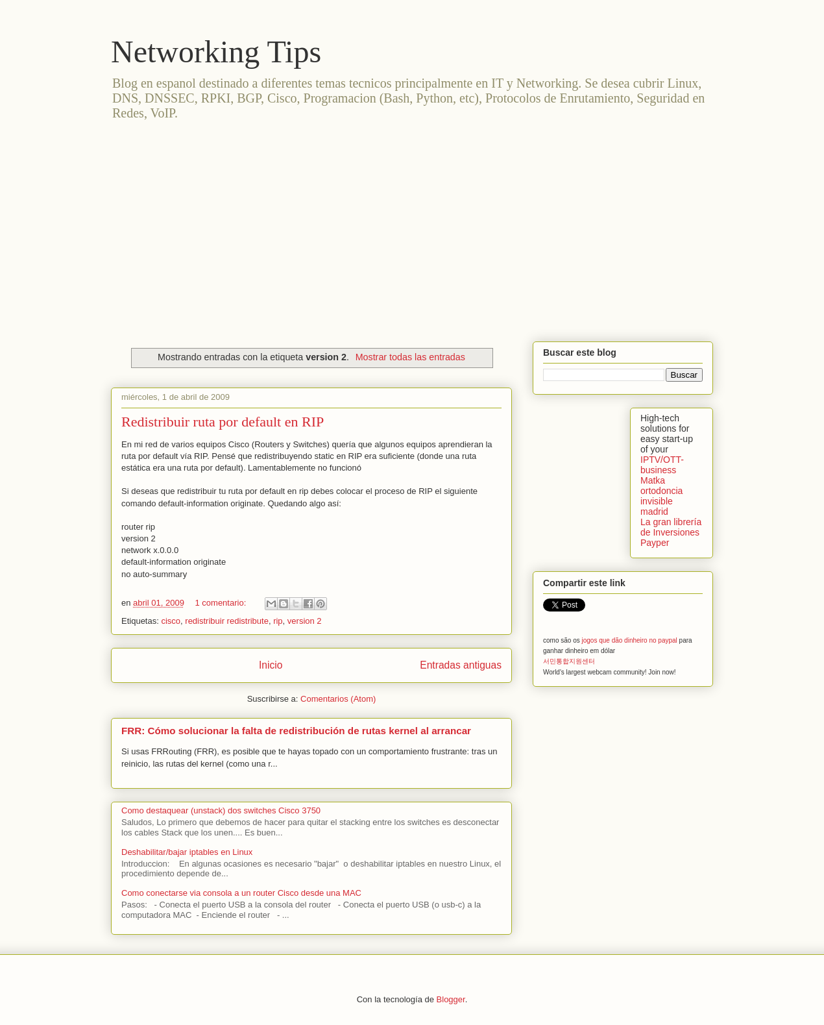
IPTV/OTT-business (662, 464)
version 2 (304, 621)
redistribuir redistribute (227, 621)
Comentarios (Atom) (338, 699)
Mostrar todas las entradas (410, 357)
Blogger (451, 999)
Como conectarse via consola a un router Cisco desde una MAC (241, 893)
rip (277, 621)
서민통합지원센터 (569, 661)
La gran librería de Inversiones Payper (670, 532)
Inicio (270, 665)
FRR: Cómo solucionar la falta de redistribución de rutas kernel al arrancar (296, 730)
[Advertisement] (412, 224)
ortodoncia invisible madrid (661, 501)
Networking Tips (216, 51)
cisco (170, 621)
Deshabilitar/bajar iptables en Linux (186, 852)
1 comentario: (221, 603)
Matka (652, 480)
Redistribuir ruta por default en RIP (222, 422)
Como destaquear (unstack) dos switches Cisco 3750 (221, 810)
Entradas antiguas (461, 665)
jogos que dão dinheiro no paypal (629, 640)
